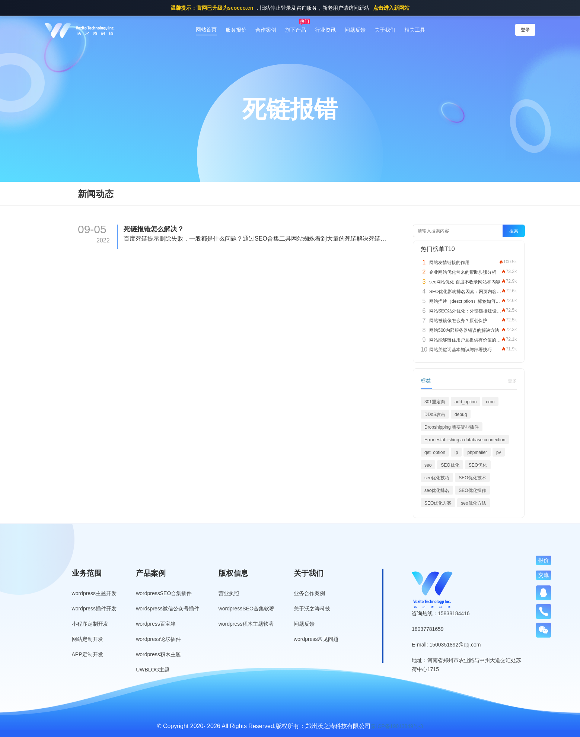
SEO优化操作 (472, 490)
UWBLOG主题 (152, 670)
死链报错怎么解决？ (154, 229)
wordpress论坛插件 (158, 639)
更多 (512, 381)
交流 (543, 575)
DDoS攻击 (434, 414)
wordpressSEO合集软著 (246, 608)
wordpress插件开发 (94, 608)
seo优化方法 (473, 503)
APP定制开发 (87, 654)
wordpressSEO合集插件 (164, 593)
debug (461, 414)
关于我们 (385, 30)
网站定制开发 (87, 639)
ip (456, 452)
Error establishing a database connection (464, 439)
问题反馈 (355, 30)
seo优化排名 (436, 490)
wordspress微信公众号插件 (167, 608)
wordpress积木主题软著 (246, 624)
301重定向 (434, 401)
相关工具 (414, 30)
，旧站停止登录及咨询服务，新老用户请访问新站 (290, 8)
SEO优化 (450, 465)
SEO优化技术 (472, 477)
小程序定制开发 (90, 624)
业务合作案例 (309, 593)
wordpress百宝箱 (156, 624)
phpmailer (477, 452)
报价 (543, 560)
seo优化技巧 (436, 477)
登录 (525, 29)
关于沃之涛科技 (312, 608)
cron (490, 401)
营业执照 (229, 593)
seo (427, 465)
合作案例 (265, 30)
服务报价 (236, 30)
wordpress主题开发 (94, 593)
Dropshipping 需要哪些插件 (451, 427)
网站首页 (206, 29)
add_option (466, 401)
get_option (434, 452)
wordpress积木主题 (158, 654)
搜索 (513, 231)
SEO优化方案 (438, 503)
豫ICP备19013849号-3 (397, 726)
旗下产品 (295, 30)
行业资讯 (325, 30)
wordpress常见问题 (316, 639)
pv (498, 452)
